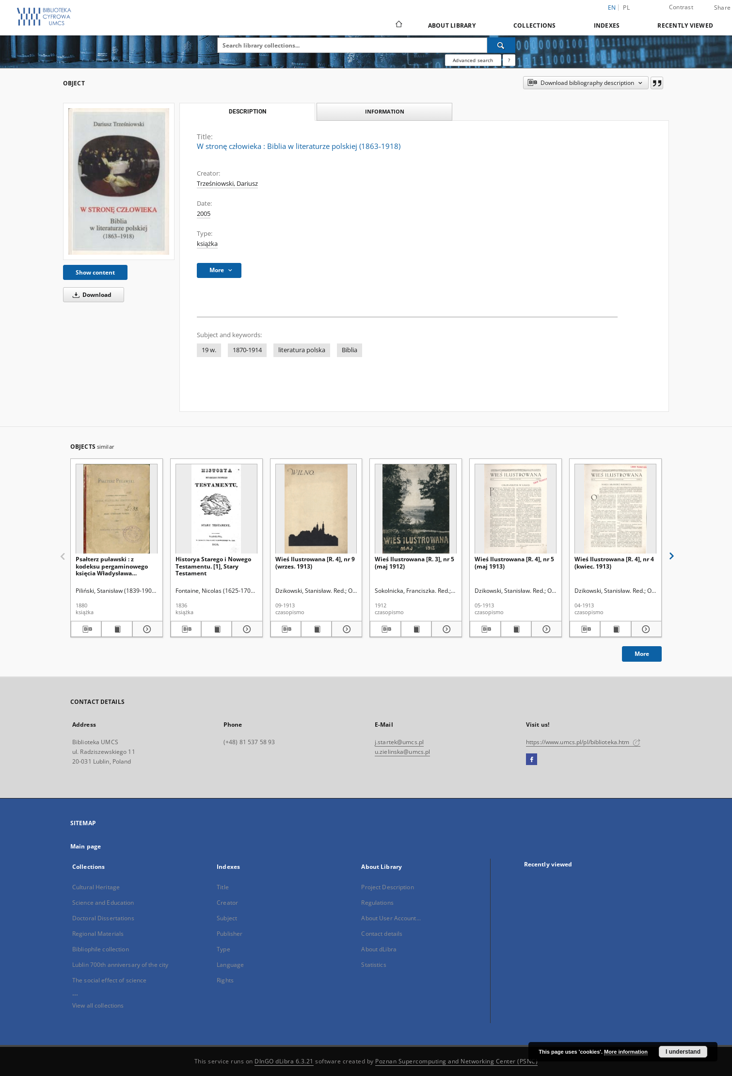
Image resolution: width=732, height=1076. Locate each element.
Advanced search (473, 60)
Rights (225, 980)
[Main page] (398, 25)
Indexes (607, 25)
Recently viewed (685, 25)
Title (223, 887)
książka (207, 244)
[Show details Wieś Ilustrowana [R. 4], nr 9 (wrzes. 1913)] (345, 629)
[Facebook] (531, 759)
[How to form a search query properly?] (509, 60)
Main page (85, 846)
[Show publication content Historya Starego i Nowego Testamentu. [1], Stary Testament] (216, 629)
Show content (95, 272)
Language (230, 965)
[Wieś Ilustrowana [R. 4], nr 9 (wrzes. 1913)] (316, 509)
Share (722, 8)
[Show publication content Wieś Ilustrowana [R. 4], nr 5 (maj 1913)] (516, 629)
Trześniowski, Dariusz (227, 183)
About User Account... (391, 918)
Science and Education (103, 902)
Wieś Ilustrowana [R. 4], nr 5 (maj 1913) (514, 562)
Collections (534, 25)
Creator (227, 902)
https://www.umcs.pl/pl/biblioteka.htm (583, 742)
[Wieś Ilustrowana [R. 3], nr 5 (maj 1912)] (415, 509)
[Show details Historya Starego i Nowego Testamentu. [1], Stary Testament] (245, 629)
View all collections (98, 1005)
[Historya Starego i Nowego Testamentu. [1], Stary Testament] (216, 509)
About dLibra (378, 949)
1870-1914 (247, 350)
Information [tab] (384, 111)
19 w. (209, 350)
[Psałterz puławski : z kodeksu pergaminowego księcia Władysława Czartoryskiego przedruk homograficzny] (116, 509)
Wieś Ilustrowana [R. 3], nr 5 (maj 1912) (414, 562)
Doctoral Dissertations (103, 918)
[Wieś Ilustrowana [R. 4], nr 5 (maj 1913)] (515, 509)
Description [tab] (247, 111)
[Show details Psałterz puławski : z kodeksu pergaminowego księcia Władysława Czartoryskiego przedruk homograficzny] (146, 629)
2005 (203, 214)
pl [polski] (626, 7)
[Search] (501, 45)
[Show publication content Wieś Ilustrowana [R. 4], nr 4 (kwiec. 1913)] (615, 629)
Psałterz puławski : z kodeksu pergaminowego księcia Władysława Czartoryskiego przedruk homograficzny (112, 566)
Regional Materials (98, 933)
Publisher (229, 933)
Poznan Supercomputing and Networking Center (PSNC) (456, 1061)
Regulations (377, 902)
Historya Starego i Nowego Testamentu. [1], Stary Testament (213, 566)
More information (626, 1052)
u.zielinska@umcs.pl (402, 752)
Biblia (349, 350)
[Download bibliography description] (86, 629)
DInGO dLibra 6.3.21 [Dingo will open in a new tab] (284, 1061)
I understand (683, 1051)
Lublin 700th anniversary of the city (120, 965)
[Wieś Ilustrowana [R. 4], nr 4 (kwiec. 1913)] (615, 509)
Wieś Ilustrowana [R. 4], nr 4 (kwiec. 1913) (614, 562)
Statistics (373, 965)
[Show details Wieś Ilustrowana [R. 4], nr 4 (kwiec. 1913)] (645, 629)
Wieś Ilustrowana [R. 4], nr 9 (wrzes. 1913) (315, 562)
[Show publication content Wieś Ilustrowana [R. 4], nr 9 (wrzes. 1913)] (316, 629)
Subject (227, 918)
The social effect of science (109, 980)
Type (223, 949)
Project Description (387, 887)
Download (90, 294)
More (642, 654)
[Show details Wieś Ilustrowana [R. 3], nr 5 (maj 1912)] (445, 629)
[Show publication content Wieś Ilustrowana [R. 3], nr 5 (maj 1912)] (416, 629)
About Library (452, 25)
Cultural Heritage (96, 887)
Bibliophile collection (100, 949)
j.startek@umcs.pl (399, 742)
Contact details (381, 933)
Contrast (681, 7)
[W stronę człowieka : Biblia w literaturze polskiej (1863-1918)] (118, 181)
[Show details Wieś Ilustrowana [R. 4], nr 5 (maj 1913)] (545, 629)
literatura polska (301, 350)
